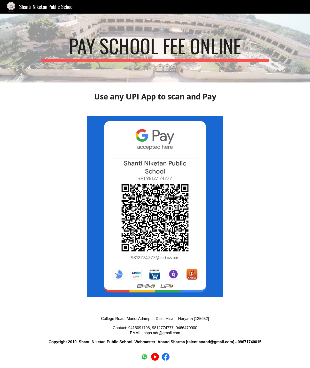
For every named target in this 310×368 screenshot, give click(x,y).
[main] (155, 48)
